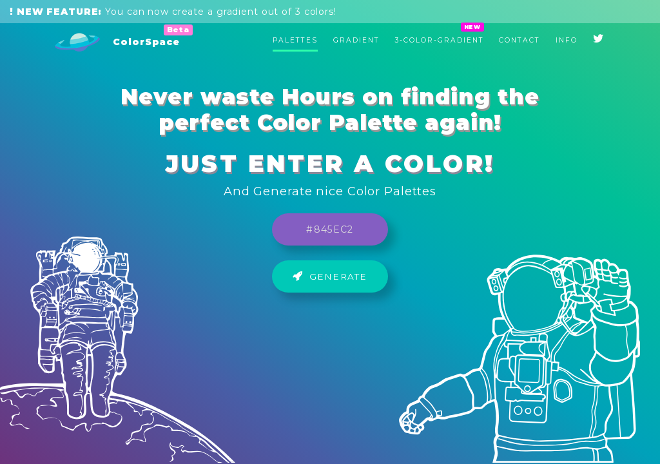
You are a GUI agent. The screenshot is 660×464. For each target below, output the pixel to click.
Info (567, 40)
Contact (519, 40)
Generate (330, 276)
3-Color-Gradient (439, 40)
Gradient (356, 40)
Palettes (295, 40)
